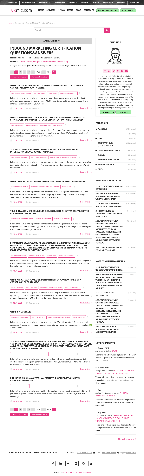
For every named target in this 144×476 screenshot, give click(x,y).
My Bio (61, 10)
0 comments (34, 109)
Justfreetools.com (11, 2)
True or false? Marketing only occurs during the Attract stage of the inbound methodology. (49, 212)
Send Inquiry (128, 10)
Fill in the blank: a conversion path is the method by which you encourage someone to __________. (45, 379)
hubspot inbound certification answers (21, 354)
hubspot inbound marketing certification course (63, 157)
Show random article (39, 77)
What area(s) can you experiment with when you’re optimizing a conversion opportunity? (45, 281)
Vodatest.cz (73, 2)
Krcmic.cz (84, 2)
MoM (114, 351)
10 (29, 72)
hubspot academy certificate (43, 219)
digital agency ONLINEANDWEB (77, 473)
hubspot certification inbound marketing (59, 317)
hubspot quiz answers (79, 317)
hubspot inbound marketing (66, 255)
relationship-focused (39, 93)
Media (70, 10)
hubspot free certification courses (65, 386)
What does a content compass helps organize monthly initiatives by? (49, 182)
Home (41, 10)
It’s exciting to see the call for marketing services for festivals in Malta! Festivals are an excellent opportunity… (115, 402)
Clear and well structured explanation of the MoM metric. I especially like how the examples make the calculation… (115, 358)
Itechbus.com (134, 2)
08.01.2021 (17, 401)
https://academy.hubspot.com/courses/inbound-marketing (43, 62)
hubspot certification (17, 125)
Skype (126, 453)
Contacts (89, 10)
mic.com (21, 10)
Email (104, 453)
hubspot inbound (52, 93)
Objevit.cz (95, 2)
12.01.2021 (17, 109)
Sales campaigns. (66, 187)
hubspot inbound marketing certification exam (38, 125)
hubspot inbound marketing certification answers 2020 (45, 187)
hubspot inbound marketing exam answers (42, 386)
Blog (78, 10)
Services (50, 10)
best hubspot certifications (18, 255)
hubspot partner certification (36, 255)
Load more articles (19, 77)
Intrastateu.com (60, 2)
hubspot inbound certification (19, 157)
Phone (79, 453)
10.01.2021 (17, 173)
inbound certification (17, 287)
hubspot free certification (38, 317)
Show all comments (127, 439)
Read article (85, 108)
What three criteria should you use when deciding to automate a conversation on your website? (46, 86)
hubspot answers (57, 125)
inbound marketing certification (20, 317)
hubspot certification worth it (68, 93)
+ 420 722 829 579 (107, 10)
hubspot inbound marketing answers (21, 93)
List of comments (105, 343)
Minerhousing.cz (44, 2)
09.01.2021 (17, 303)
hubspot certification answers (19, 386)
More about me (108, 112)
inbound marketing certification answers (22, 219)
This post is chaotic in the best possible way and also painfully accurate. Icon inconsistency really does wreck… (114, 380)
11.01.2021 (17, 141)
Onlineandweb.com (28, 2)
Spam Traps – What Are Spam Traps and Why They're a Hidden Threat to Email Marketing (114, 418)
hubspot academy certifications (39, 157)
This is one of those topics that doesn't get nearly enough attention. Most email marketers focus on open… (115, 428)
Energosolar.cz (108, 2)
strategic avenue (51, 255)
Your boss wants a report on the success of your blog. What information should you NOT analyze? (44, 151)
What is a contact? (20, 312)
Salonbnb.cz (121, 2)
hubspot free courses (31, 287)
